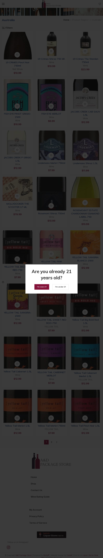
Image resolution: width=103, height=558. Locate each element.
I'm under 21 (60, 287)
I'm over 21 (42, 287)
